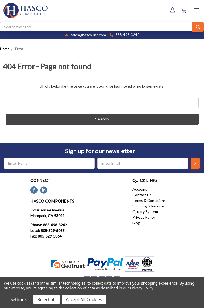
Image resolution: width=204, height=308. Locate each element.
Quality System (145, 211)
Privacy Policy (143, 217)
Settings (18, 299)
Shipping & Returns (148, 206)
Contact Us (142, 195)
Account (139, 189)
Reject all (46, 299)
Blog (136, 222)
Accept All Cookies (84, 299)
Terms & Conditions (149, 200)
